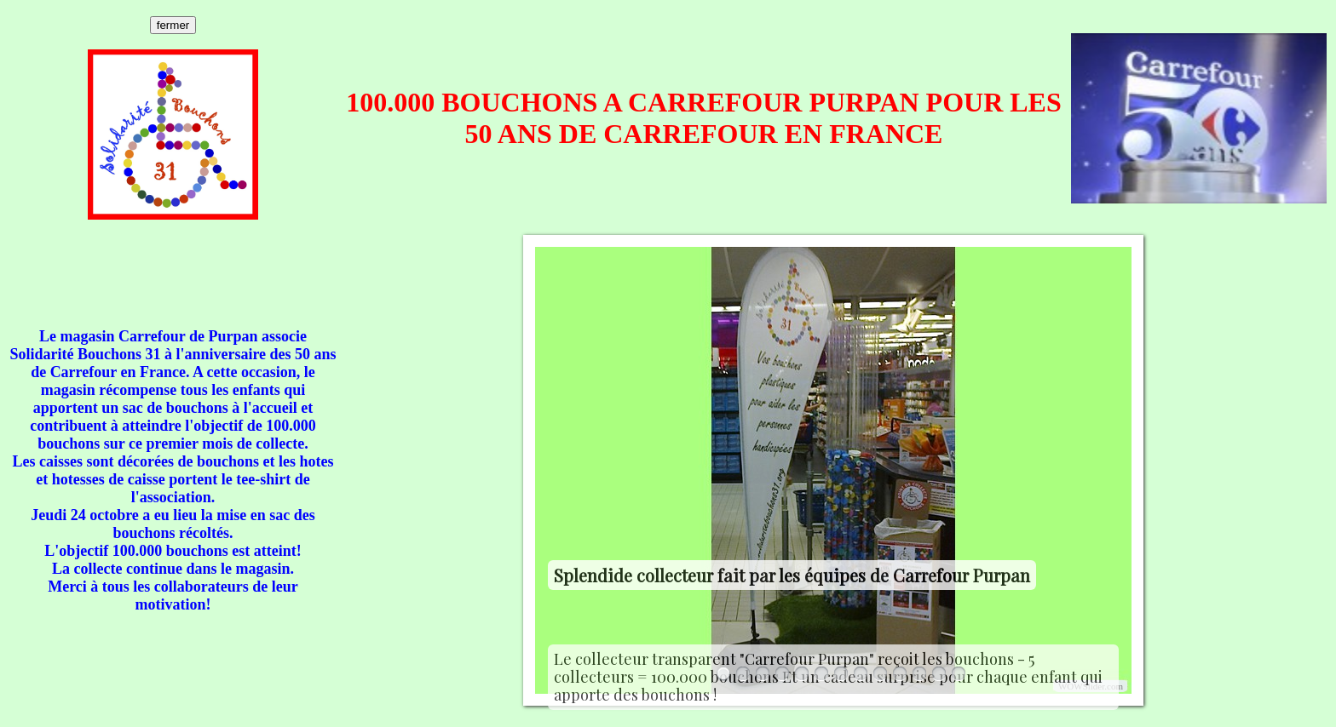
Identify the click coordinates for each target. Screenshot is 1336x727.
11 (919, 674)
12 (939, 674)
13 (958, 674)
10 (900, 674)
